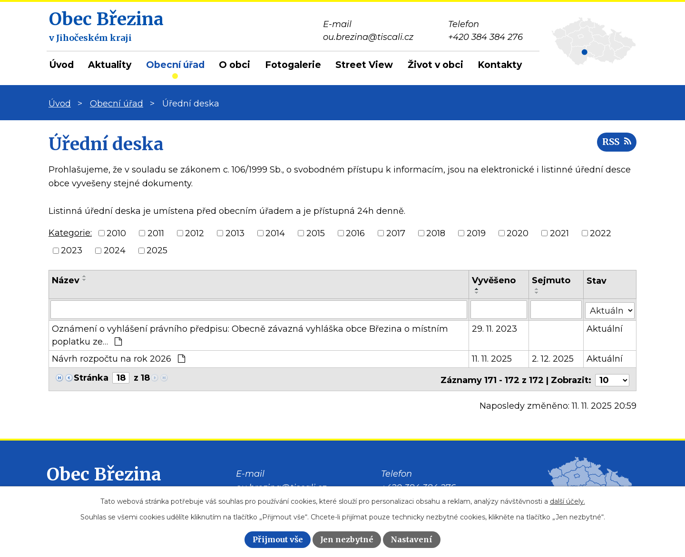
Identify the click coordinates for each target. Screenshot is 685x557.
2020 (517, 233)
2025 (157, 250)
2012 (194, 233)
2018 (435, 233)
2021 (559, 233)
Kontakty (500, 64)
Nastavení (411, 539)
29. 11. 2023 (494, 328)
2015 (315, 233)
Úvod (61, 64)
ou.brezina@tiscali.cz (281, 485)
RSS (615, 144)
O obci (234, 64)
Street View (364, 64)
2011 (155, 233)
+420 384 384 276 (418, 485)
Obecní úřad (175, 64)
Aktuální (605, 328)
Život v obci (435, 64)
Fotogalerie (293, 64)
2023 (71, 250)
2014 (275, 233)
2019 (476, 233)
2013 (235, 233)
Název (65, 280)
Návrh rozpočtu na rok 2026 (118, 358)
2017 (395, 233)
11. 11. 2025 (492, 358)
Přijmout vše (278, 539)
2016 (355, 233)
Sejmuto (551, 280)
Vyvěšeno (494, 280)
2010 (116, 233)
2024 (115, 250)
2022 (600, 233)
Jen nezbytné (346, 539)
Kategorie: (70, 233)
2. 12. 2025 (553, 358)
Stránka (91, 377)
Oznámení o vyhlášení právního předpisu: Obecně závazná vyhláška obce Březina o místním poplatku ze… (250, 334)
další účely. (567, 501)
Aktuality (109, 64)
